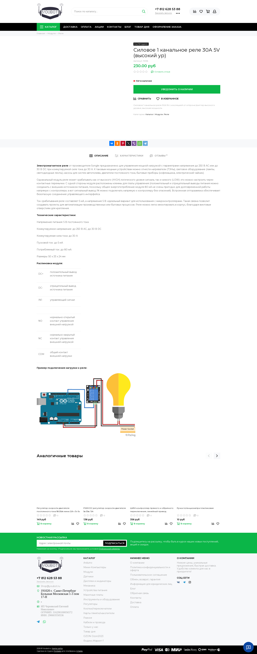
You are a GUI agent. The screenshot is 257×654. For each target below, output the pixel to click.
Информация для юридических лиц (151, 584)
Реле (166, 114)
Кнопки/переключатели (97, 608)
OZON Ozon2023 (93, 636)
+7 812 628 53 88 (167, 9)
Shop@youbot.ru (50, 586)
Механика (89, 585)
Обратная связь (139, 593)
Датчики (88, 576)
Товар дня (141, 26)
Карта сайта (57, 648)
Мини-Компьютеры (94, 567)
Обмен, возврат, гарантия (145, 579)
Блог (128, 26)
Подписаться (114, 543)
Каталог (48, 26)
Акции (99, 26)
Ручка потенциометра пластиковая (195, 508)
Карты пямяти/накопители (98, 613)
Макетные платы (93, 594)
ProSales (57, 651)
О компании (137, 562)
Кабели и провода (94, 622)
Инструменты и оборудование (101, 599)
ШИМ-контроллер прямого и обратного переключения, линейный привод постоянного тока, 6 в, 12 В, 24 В (151, 510)
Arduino (87, 562)
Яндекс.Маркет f (93, 640)
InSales (79, 651)
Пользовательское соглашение (148, 574)
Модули (159, 114)
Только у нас (90, 626)
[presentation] (209, 456)
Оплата (86, 26)
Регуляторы (90, 604)
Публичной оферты (109, 548)
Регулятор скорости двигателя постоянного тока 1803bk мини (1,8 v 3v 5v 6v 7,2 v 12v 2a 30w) (58, 510)
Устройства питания (95, 590)
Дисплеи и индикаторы (97, 581)
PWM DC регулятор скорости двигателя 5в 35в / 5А (104, 510)
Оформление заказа (167, 26)
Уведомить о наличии (177, 89)
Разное (87, 617)
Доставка (70, 26)
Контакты (114, 26)
